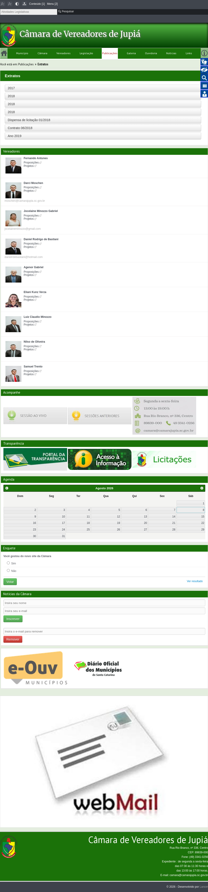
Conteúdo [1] (37, 3)
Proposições (31, 162)
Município (22, 53)
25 (88, 529)
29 (202, 529)
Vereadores (63, 53)
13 (145, 516)
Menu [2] (52, 3)
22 (202, 523)
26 (118, 529)
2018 (11, 96)
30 (34, 536)
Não (11, 571)
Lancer (204, 886)
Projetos (29, 166)
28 (173, 529)
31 (63, 536)
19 (118, 523)
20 (145, 523)
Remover (12, 639)
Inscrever (13, 619)
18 (88, 523)
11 (88, 516)
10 (63, 516)
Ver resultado (195, 581)
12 (118, 516)
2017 (11, 88)
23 (34, 529)
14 (173, 516)
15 (202, 516)
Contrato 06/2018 (20, 128)
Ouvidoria (151, 53)
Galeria (131, 53)
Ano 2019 (14, 136)
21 (173, 523)
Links (189, 53)
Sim (11, 563)
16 (34, 523)
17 (63, 523)
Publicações (109, 53)
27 (145, 529)
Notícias (171, 53)
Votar (10, 582)
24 (63, 529)
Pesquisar (66, 11)
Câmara (42, 53)
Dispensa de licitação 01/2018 (29, 120)
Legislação (86, 53)
